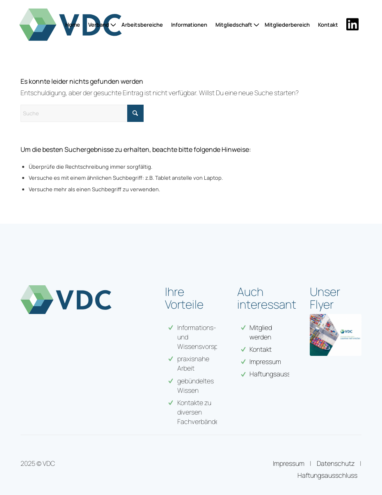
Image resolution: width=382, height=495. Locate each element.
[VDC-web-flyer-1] (335, 335)
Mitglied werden (260, 332)
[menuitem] (72, 24)
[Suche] (82, 113)
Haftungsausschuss (278, 373)
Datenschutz (336, 463)
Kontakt (260, 349)
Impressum (265, 361)
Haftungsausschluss (327, 475)
